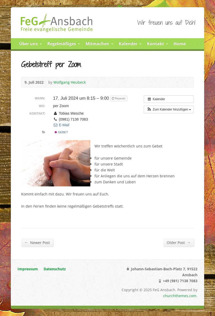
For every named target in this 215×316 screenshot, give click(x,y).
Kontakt (155, 43)
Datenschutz (55, 268)
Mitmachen (97, 43)
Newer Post (37, 242)
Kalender (128, 43)
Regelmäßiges (61, 43)
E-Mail (61, 125)
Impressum (28, 268)
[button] (169, 109)
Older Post (178, 242)
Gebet (61, 132)
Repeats (119, 98)
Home (179, 43)
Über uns (28, 43)
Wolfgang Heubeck (69, 82)
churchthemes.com (179, 295)
